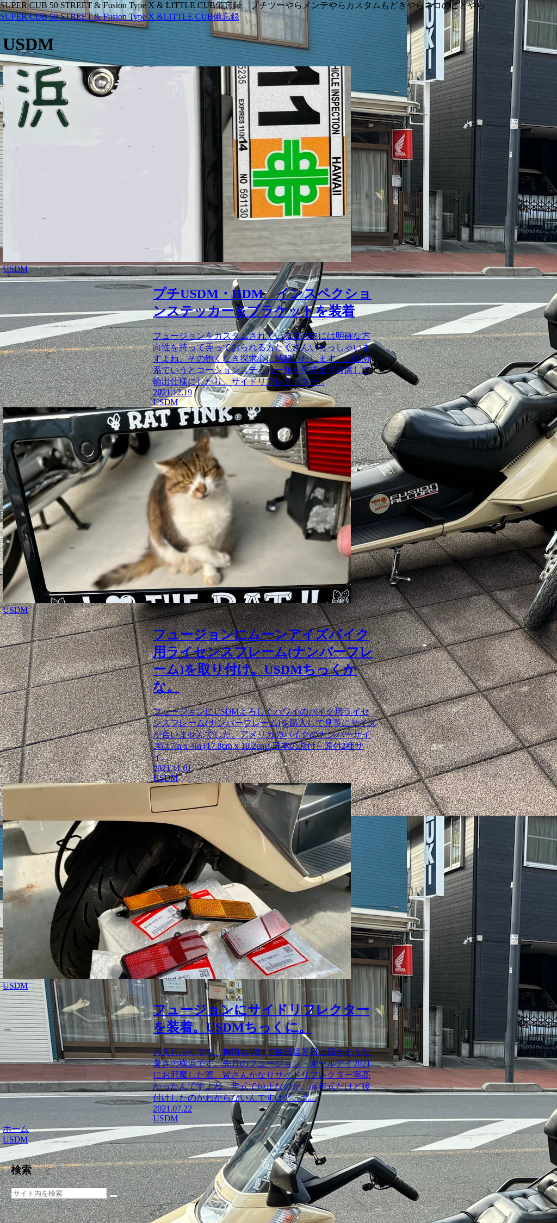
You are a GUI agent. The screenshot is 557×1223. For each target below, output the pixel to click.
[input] (59, 1193)
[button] (113, 1195)
